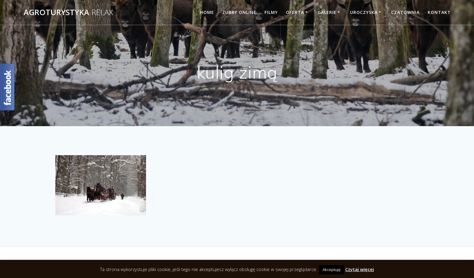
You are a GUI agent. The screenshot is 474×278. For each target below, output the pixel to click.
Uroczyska (364, 12)
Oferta (295, 12)
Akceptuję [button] (331, 269)
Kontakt (439, 12)
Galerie (327, 12)
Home (207, 12)
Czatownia (405, 12)
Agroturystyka (68, 12)
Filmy (271, 12)
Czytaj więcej (359, 269)
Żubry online (239, 12)
